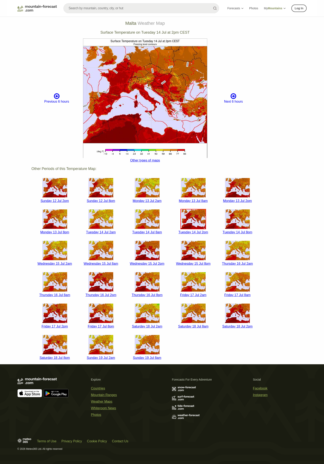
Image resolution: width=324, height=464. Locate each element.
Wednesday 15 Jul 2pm (147, 263)
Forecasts (235, 8)
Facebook (260, 388)
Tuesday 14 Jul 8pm (237, 232)
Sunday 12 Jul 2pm (54, 201)
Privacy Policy (71, 441)
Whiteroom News (103, 408)
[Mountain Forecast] (37, 8)
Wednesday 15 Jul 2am (54, 263)
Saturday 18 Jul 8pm (54, 358)
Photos (253, 8)
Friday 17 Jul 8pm (101, 326)
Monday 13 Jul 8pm (54, 232)
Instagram (260, 395)
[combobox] (141, 8)
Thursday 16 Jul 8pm (147, 295)
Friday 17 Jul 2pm (55, 326)
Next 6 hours (233, 98)
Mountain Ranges (104, 395)
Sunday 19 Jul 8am (147, 358)
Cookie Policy (97, 441)
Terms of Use (46, 441)
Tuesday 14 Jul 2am (101, 232)
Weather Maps (101, 401)
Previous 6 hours (56, 98)
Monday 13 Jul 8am (193, 201)
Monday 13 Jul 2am (147, 201)
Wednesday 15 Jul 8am (101, 263)
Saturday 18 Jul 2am (147, 326)
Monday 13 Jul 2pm (237, 201)
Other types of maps (145, 160)
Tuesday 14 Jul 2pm (193, 232)
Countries (98, 388)
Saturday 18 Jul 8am (193, 326)
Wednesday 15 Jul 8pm (193, 263)
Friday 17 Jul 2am (193, 295)
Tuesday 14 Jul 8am (147, 232)
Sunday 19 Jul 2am (101, 358)
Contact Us (120, 441)
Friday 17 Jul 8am (237, 295)
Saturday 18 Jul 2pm (237, 326)
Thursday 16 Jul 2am (237, 263)
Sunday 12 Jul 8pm (101, 201)
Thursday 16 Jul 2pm (101, 295)
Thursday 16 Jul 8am (54, 295)
